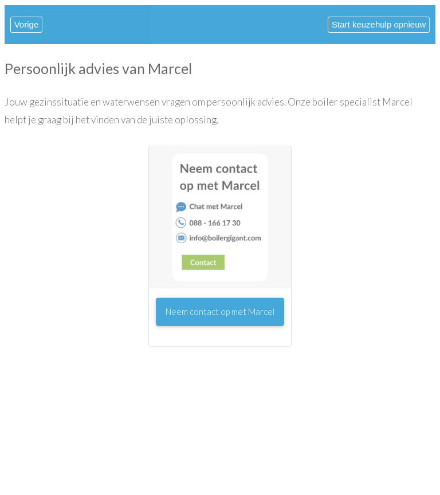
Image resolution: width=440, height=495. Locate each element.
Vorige (26, 24)
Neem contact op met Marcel (220, 311)
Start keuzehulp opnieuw (379, 24)
